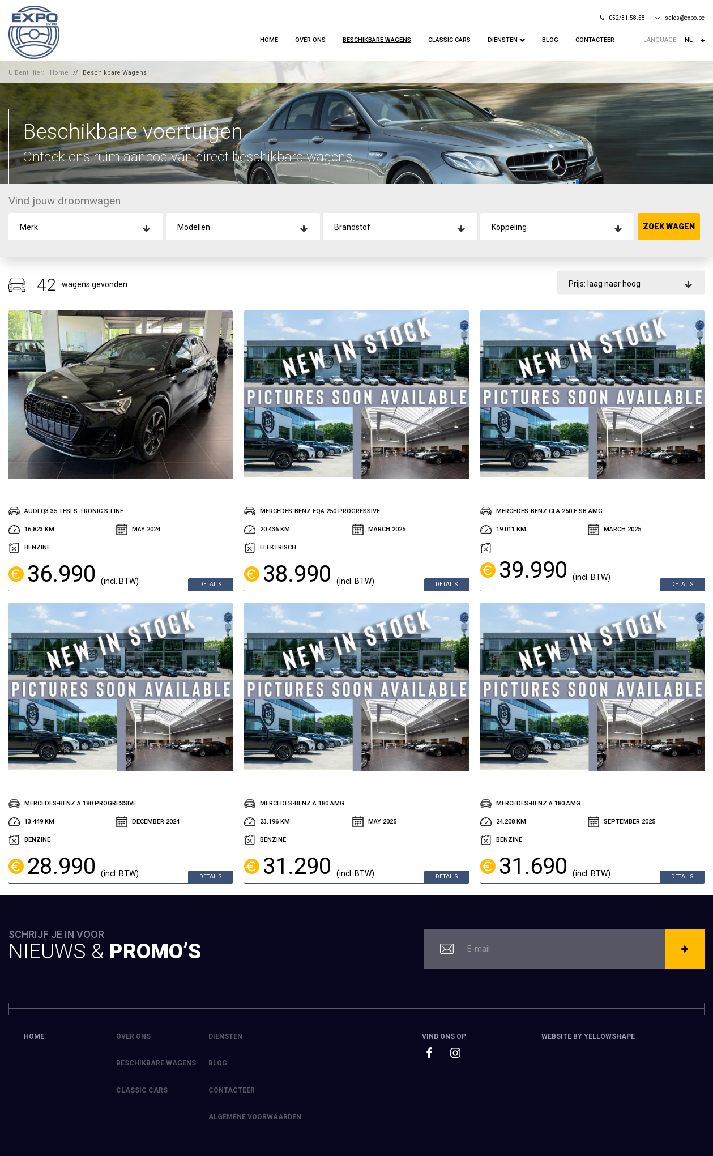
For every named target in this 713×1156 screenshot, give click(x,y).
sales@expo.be (680, 18)
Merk (29, 227)
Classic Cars (449, 40)
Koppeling (509, 227)
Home (269, 40)
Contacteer (594, 40)
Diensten (506, 40)
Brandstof (352, 227)
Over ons (310, 40)
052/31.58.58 (622, 18)
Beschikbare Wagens (377, 40)
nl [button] (695, 40)
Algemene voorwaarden (254, 1117)
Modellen (193, 227)
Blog (550, 40)
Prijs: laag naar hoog (605, 283)
